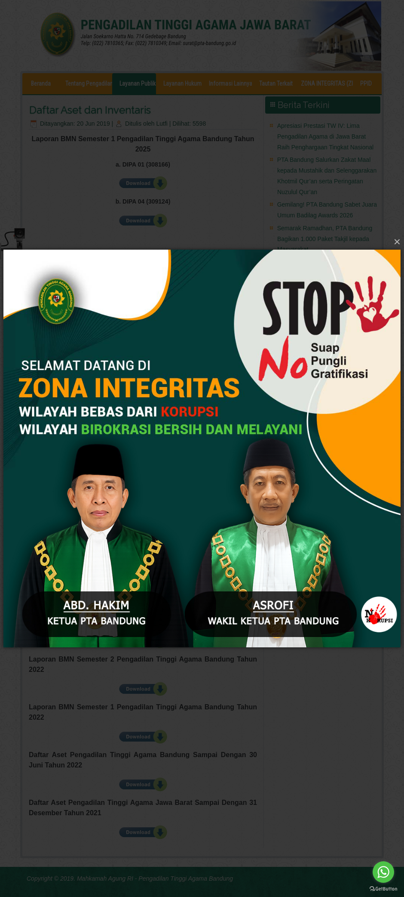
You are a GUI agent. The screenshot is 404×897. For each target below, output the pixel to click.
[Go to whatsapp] (383, 872)
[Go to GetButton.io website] (383, 888)
